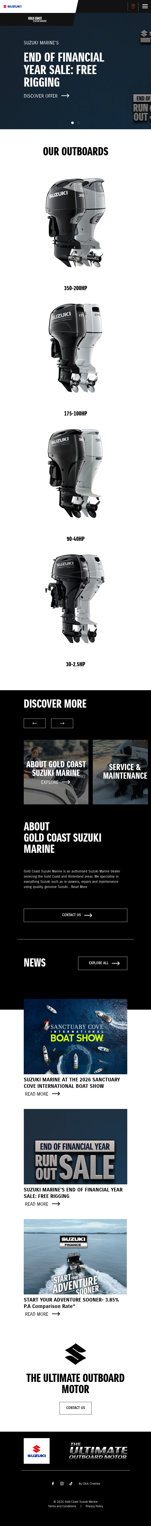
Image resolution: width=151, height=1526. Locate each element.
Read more (42, 1094)
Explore (55, 782)
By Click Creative (89, 1484)
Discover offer (46, 96)
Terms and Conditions (62, 1506)
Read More (79, 887)
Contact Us (75, 1408)
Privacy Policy (94, 1506)
